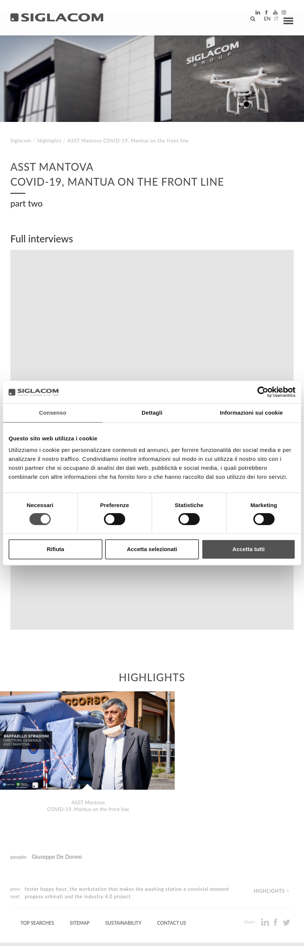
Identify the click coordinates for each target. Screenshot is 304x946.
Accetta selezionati (152, 549)
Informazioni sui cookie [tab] (251, 412)
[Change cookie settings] (116, 935)
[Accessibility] (163, 935)
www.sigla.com (271, 935)
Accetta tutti (248, 549)
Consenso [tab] (52, 412)
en (263, 20)
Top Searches (37, 881)
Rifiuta (55, 549)
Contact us (171, 881)
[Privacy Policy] (30, 935)
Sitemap (79, 881)
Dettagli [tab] (152, 412)
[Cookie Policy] (68, 935)
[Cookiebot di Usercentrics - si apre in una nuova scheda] (262, 391)
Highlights (49, 141)
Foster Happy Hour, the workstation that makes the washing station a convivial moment (127, 848)
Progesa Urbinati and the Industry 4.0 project (78, 855)
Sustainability (123, 881)
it (272, 20)
